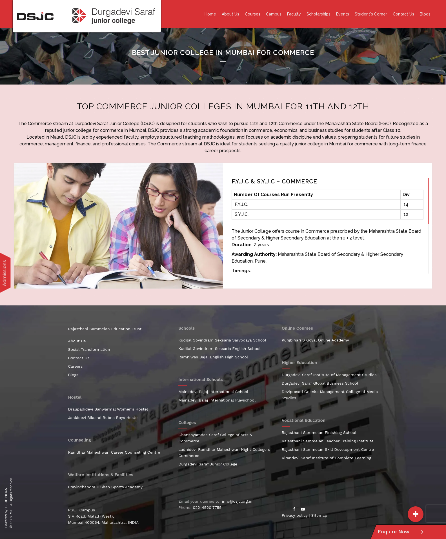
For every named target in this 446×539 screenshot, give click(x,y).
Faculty (294, 14)
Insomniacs (5, 498)
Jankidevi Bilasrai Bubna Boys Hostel (103, 417)
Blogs (425, 14)
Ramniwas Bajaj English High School (213, 357)
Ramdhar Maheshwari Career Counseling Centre (114, 452)
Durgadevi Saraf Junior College (106, 123)
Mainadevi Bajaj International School (213, 391)
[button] (415, 514)
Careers (75, 366)
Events (342, 14)
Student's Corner (371, 14)
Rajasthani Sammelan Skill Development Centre (328, 449)
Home (210, 14)
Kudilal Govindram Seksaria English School (219, 348)
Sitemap (319, 515)
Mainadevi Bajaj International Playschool (217, 400)
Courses (252, 14)
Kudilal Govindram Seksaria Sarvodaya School (222, 340)
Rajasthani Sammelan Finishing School (319, 432)
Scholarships (318, 14)
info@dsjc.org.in (237, 501)
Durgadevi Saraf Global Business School (320, 383)
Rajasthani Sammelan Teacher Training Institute (328, 441)
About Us (230, 14)
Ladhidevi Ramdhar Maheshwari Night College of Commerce (225, 452)
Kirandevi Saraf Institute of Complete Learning (326, 458)
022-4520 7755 (207, 507)
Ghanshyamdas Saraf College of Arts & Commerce (215, 437)
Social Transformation (89, 349)
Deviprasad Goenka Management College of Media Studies (330, 394)
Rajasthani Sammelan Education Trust (105, 329)
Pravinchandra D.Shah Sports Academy (105, 487)
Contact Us (403, 14)
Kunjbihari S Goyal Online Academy (315, 340)
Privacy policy (295, 515)
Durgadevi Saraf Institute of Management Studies (329, 374)
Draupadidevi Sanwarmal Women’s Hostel (108, 409)
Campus (273, 14)
